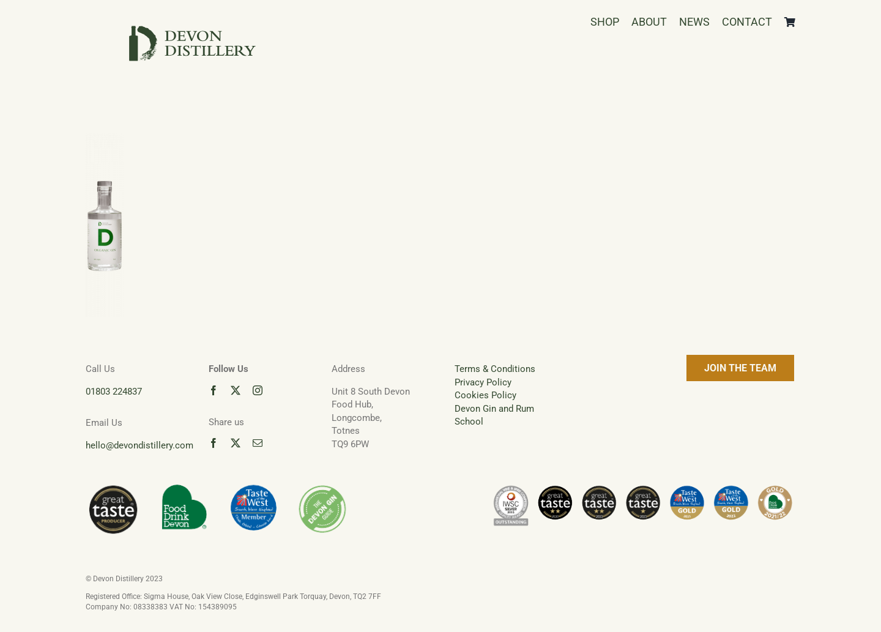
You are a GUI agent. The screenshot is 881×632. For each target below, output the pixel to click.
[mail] (257, 443)
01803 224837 (114, 391)
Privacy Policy (483, 382)
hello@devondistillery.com (139, 445)
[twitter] (235, 390)
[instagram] (257, 390)
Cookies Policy (485, 395)
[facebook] (213, 390)
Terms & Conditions (495, 368)
